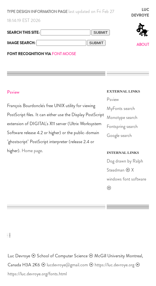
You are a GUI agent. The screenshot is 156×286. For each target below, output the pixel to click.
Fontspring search (122, 126)
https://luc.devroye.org (114, 265)
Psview (113, 99)
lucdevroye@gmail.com (67, 265)
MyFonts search (121, 108)
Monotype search (122, 117)
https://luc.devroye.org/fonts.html (37, 274)
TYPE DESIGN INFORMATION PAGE (37, 11)
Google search (119, 135)
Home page (32, 150)
